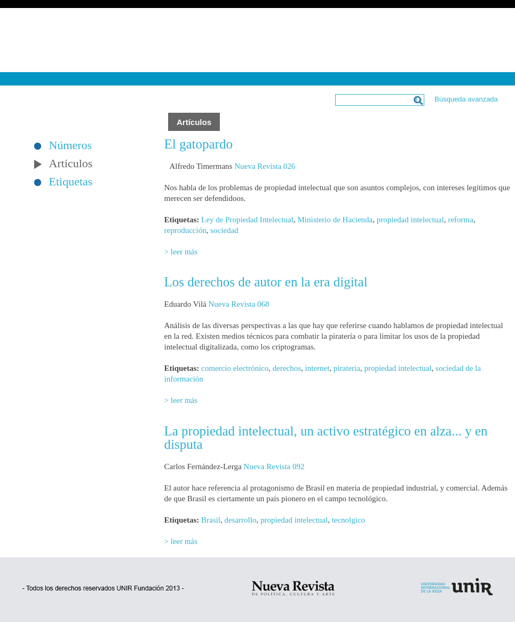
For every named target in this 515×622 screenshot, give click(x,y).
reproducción (185, 230)
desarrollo (240, 520)
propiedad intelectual (410, 219)
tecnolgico (348, 520)
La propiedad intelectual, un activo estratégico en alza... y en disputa (326, 438)
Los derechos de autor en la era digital (266, 282)
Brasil (210, 520)
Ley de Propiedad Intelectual (247, 219)
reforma (460, 219)
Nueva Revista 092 (273, 466)
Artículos (71, 163)
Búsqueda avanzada (466, 99)
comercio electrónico (234, 368)
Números (70, 145)
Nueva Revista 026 (264, 166)
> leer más (181, 251)
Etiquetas (71, 182)
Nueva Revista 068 (238, 304)
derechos (287, 368)
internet (317, 368)
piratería (347, 368)
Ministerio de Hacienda (335, 219)
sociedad (224, 230)
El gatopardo (198, 144)
